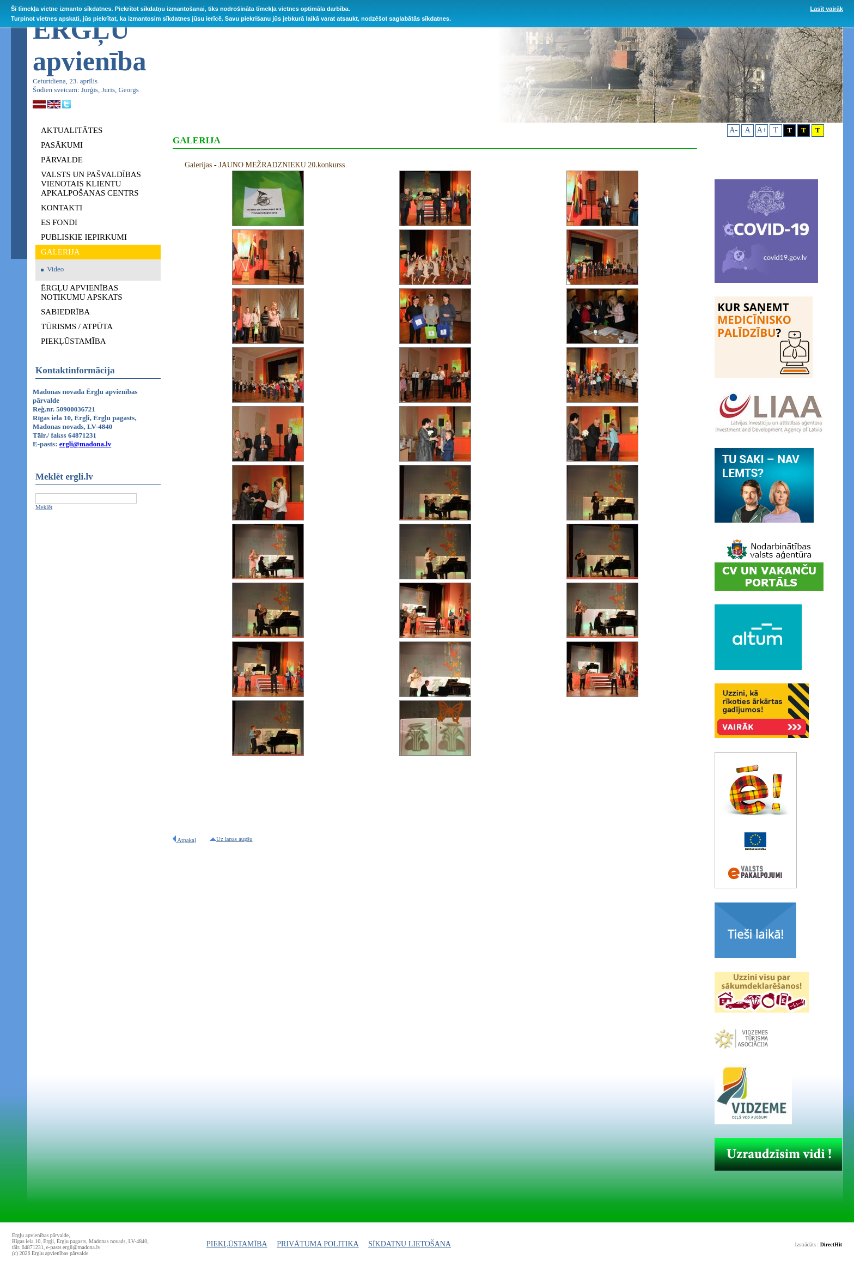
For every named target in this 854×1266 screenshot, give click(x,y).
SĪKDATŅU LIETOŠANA (409, 1244)
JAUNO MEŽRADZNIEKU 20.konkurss (281, 165)
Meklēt (43, 507)
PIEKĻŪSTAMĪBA (236, 1244)
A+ (762, 130)
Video (55, 269)
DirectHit (831, 1244)
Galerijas (198, 165)
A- (733, 130)
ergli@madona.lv (85, 444)
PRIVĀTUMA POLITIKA (318, 1244)
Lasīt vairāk (826, 8)
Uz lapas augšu (231, 838)
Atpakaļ (184, 840)
